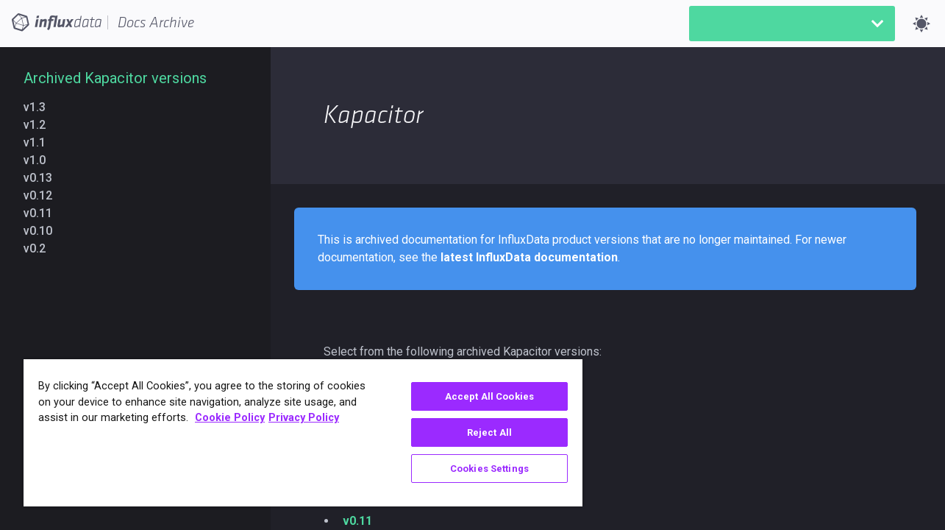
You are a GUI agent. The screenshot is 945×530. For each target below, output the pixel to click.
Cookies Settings (480, 468)
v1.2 (40, 125)
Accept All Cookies (479, 396)
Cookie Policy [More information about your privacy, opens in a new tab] (230, 417)
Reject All (479, 432)
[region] (297, 432)
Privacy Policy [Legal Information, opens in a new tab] (303, 417)
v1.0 (40, 160)
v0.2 (40, 248)
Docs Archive (156, 22)
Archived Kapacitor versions (115, 78)
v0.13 (43, 178)
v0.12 (43, 195)
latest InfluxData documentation (529, 257)
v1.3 (40, 107)
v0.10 (43, 231)
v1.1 (40, 142)
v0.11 (43, 213)
